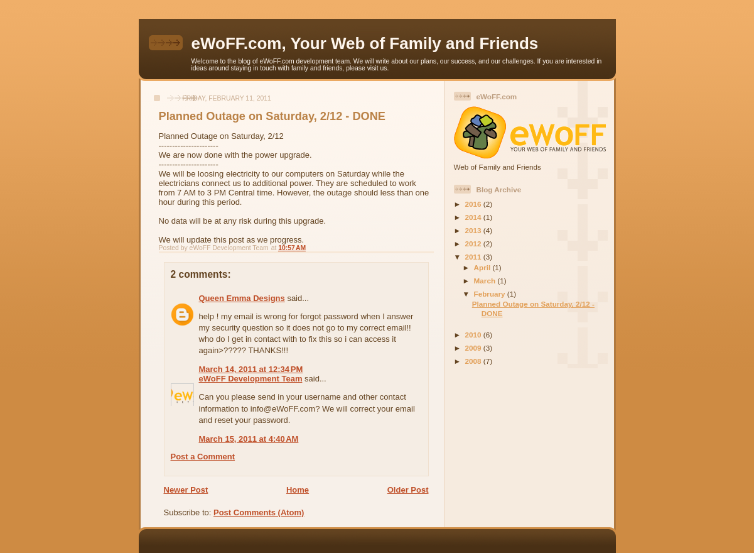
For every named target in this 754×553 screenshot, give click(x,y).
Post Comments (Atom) (258, 512)
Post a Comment (203, 456)
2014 (474, 217)
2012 (474, 243)
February (490, 294)
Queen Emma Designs (242, 298)
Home (297, 490)
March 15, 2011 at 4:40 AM (249, 439)
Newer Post (186, 490)
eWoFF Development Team (251, 378)
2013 (474, 230)
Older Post (408, 490)
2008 (474, 361)
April (483, 267)
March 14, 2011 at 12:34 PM (251, 369)
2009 (474, 348)
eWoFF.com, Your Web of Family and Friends (365, 43)
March (486, 280)
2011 (474, 257)
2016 (474, 204)
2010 (474, 335)
